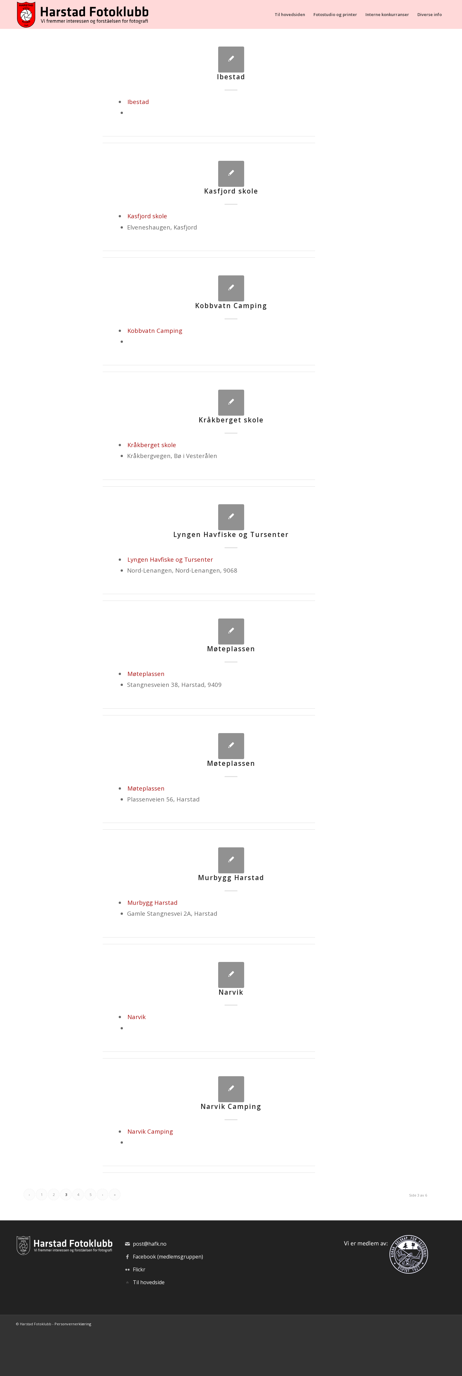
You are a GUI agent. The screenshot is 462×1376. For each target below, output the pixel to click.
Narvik (231, 992)
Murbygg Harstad (231, 877)
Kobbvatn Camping (231, 305)
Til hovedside (149, 1282)
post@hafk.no (150, 1243)
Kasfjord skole (231, 190)
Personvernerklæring (73, 1323)
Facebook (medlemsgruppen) (168, 1256)
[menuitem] (289, 14)
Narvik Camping (231, 1106)
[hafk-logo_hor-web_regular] (82, 14)
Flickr (139, 1269)
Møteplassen (231, 648)
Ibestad (231, 76)
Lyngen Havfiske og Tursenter (231, 534)
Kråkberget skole (231, 419)
